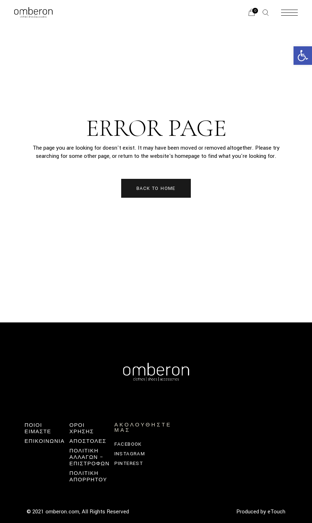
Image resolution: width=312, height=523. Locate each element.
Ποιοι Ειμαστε (38, 428)
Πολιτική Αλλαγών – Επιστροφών (89, 457)
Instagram (129, 453)
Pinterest (128, 463)
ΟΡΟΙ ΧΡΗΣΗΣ (81, 428)
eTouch (276, 512)
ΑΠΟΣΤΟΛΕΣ (87, 441)
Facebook (128, 444)
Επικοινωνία (45, 441)
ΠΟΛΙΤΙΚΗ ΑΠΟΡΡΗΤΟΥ (88, 476)
